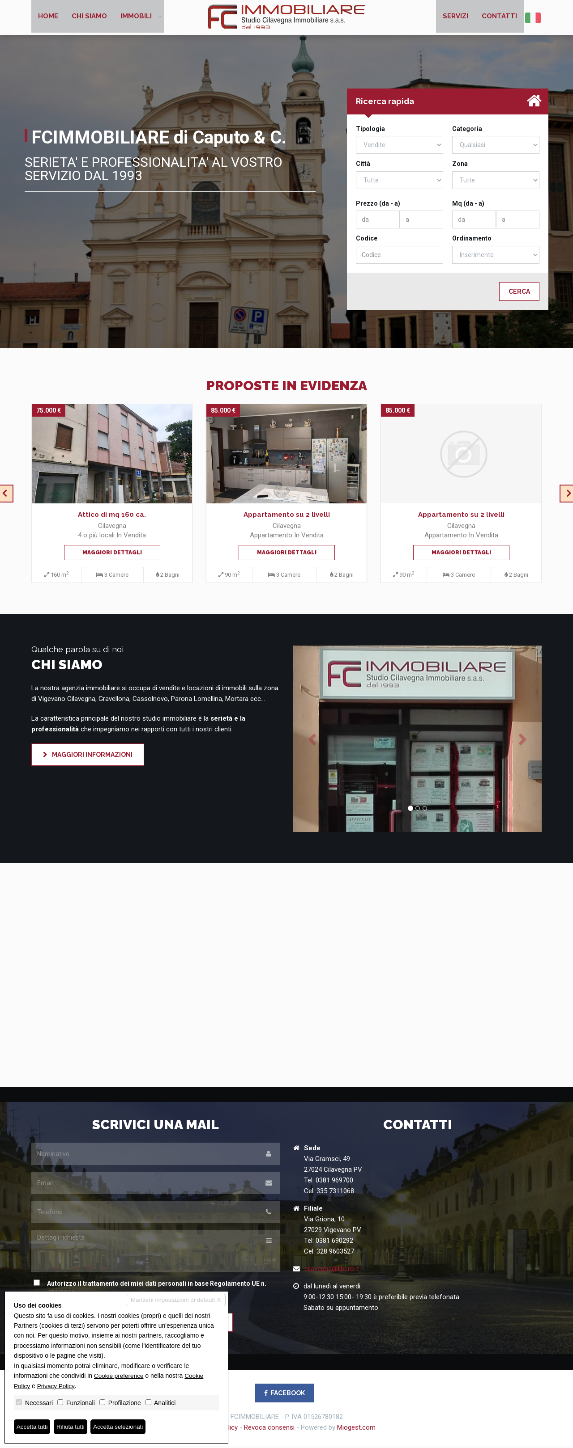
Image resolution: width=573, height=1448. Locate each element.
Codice (366, 240)
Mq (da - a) (468, 205)
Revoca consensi (269, 1429)
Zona (460, 165)
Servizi (455, 18)
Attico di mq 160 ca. (112, 516)
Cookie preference (119, 1375)
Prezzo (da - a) (378, 205)
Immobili (136, 18)
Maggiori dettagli (112, 554)
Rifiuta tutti (73, 1426)
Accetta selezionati (122, 1426)
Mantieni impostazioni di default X (174, 1300)
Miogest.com (356, 1429)
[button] (311, 740)
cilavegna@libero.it (331, 1270)
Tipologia (370, 130)
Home (48, 18)
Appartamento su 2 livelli (287, 516)
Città (363, 165)
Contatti (499, 18)
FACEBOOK (284, 1394)
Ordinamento (472, 240)
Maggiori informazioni (88, 756)
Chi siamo (89, 18)
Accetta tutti (33, 1426)
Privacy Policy (57, 1385)
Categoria (467, 130)
